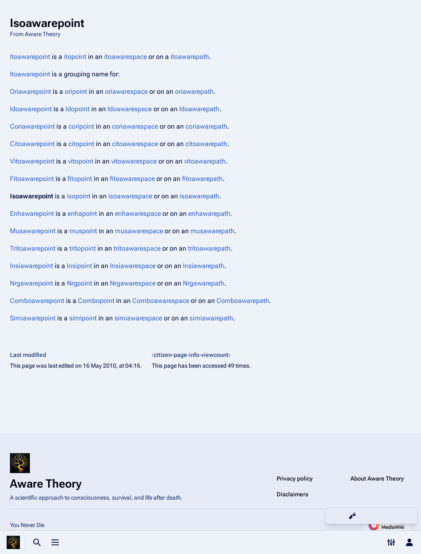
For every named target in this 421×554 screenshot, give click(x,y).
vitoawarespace (134, 161)
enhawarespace (138, 213)
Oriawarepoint (30, 91)
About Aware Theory (377, 478)
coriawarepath (206, 126)
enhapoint (82, 213)
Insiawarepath (203, 266)
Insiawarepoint (31, 266)
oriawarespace (126, 91)
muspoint (83, 231)
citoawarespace (135, 144)
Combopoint (96, 301)
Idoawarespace (129, 109)
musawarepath (212, 231)
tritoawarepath (209, 248)
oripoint (76, 91)
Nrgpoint (79, 283)
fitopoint (80, 179)
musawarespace (139, 231)
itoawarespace (125, 57)
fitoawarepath (202, 179)
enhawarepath (209, 213)
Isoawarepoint (31, 196)
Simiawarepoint (33, 318)
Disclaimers (292, 494)
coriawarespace (135, 126)
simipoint (83, 318)
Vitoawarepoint (32, 161)
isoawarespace (130, 196)
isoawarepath (199, 196)
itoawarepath (189, 57)
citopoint (81, 144)
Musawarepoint (33, 231)
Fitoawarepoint (32, 179)
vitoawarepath (205, 161)
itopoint (75, 57)
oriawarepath (194, 91)
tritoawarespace (137, 248)
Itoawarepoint (30, 57)
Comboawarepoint (37, 301)
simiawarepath (211, 318)
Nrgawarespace (133, 283)
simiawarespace (138, 318)
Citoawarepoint (32, 144)
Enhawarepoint (32, 213)
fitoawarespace (132, 179)
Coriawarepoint (32, 126)
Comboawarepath (243, 301)
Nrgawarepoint (31, 283)
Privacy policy (295, 478)
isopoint (78, 196)
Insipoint (79, 266)
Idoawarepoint (31, 109)
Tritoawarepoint (33, 248)
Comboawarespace (160, 301)
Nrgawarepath (203, 283)
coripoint (81, 126)
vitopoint (80, 161)
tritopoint (82, 248)
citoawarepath (206, 144)
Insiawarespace (133, 266)
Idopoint (78, 109)
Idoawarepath (199, 109)
